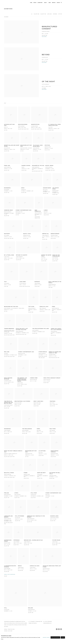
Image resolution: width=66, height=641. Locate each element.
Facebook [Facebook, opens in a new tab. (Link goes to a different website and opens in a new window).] (57, 629)
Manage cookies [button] (14, 634)
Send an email (61, 629)
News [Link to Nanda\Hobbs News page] (50, 2)
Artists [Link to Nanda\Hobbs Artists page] (34, 2)
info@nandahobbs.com (47, 623)
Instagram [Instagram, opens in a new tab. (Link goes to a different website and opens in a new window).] (59, 629)
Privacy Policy (7, 634)
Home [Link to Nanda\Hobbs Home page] (31, 2)
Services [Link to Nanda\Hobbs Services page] (53, 2)
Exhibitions (40, 2)
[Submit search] (61, 2)
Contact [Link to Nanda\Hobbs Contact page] (58, 2)
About (45, 2)
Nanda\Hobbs (7, 2)
